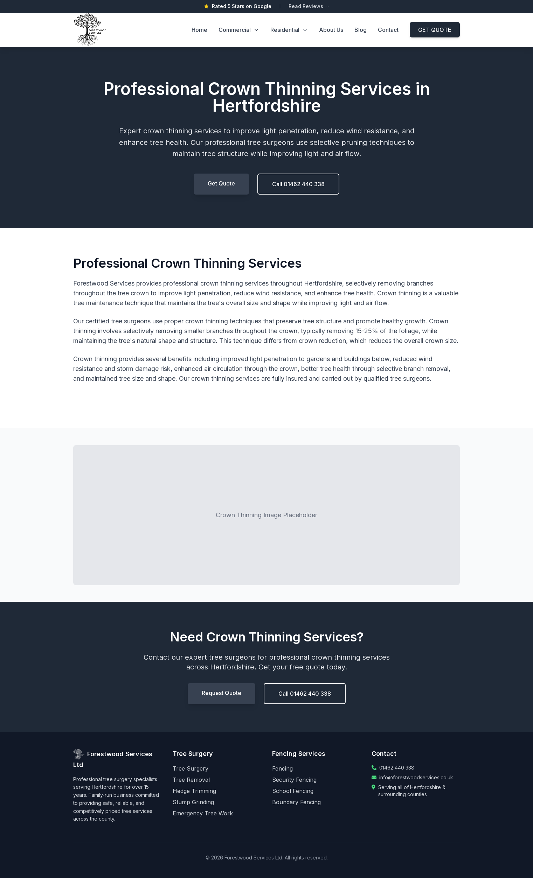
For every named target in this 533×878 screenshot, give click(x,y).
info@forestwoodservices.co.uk (416, 777)
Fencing (282, 768)
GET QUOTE (434, 29)
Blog (360, 29)
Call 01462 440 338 (298, 184)
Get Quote (221, 183)
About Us (331, 29)
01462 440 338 (396, 768)
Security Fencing (294, 779)
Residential (289, 29)
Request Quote (221, 692)
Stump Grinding (193, 802)
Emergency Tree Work (203, 813)
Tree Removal (191, 779)
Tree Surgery (190, 768)
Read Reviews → (309, 6)
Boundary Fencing (296, 802)
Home (199, 29)
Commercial (239, 29)
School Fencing (292, 790)
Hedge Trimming (194, 790)
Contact (388, 29)
